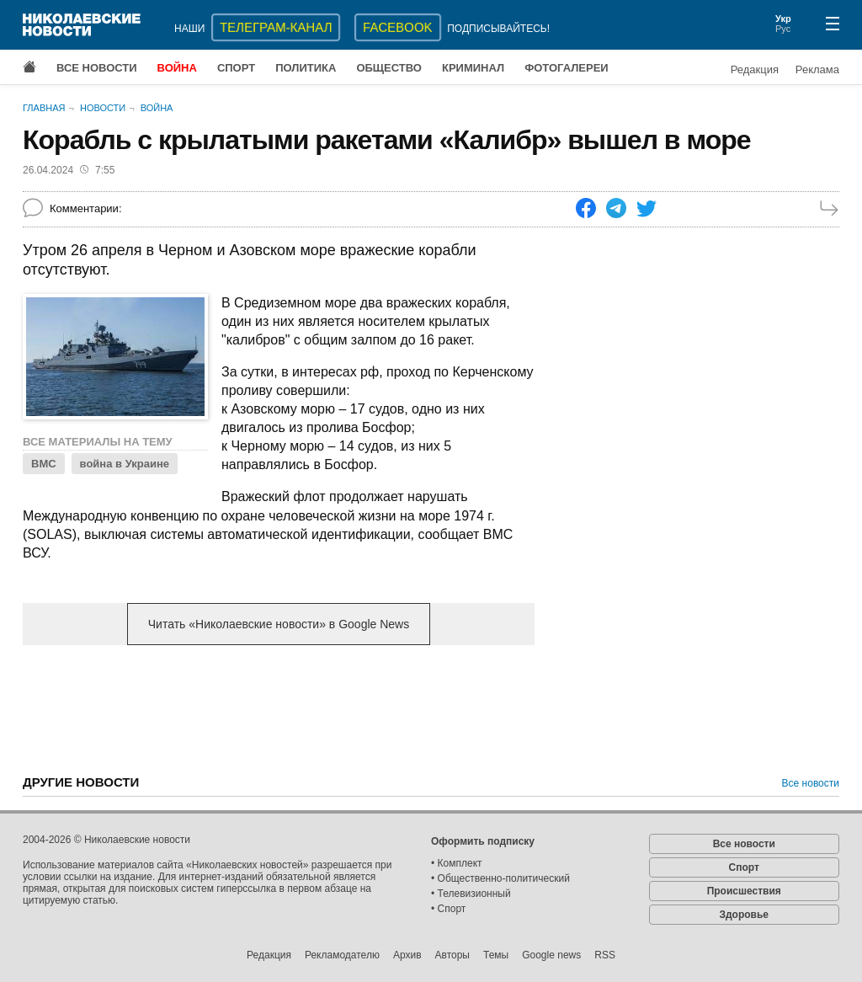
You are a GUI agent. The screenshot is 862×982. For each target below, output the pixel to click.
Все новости (96, 67)
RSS (604, 955)
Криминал (473, 67)
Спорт (236, 67)
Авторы (452, 955)
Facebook (398, 27)
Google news (551, 955)
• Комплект (456, 863)
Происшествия (744, 891)
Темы (495, 955)
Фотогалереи (566, 67)
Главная (44, 108)
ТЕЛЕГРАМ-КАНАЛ (276, 27)
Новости (102, 108)
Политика (305, 67)
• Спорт (448, 909)
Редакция (755, 69)
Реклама (817, 69)
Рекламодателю (342, 955)
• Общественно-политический (500, 878)
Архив (407, 955)
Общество (389, 67)
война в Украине (124, 463)
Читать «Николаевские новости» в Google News (278, 624)
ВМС (43, 463)
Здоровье (744, 915)
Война (177, 67)
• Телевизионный (471, 893)
